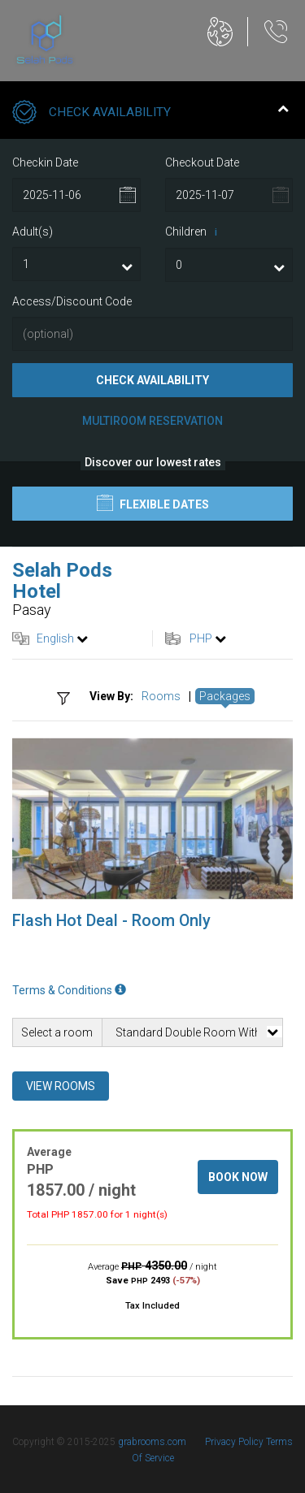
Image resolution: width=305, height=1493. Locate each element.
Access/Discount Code (72, 301)
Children (194, 232)
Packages (225, 696)
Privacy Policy (235, 1442)
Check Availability (152, 380)
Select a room (57, 1032)
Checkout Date (202, 162)
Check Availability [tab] (150, 113)
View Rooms (60, 1086)
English (55, 638)
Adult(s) (32, 231)
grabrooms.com (152, 1442)
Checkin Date (45, 162)
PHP (201, 638)
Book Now (238, 1177)
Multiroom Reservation (152, 420)
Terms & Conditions (69, 990)
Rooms (161, 696)
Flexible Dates (153, 503)
